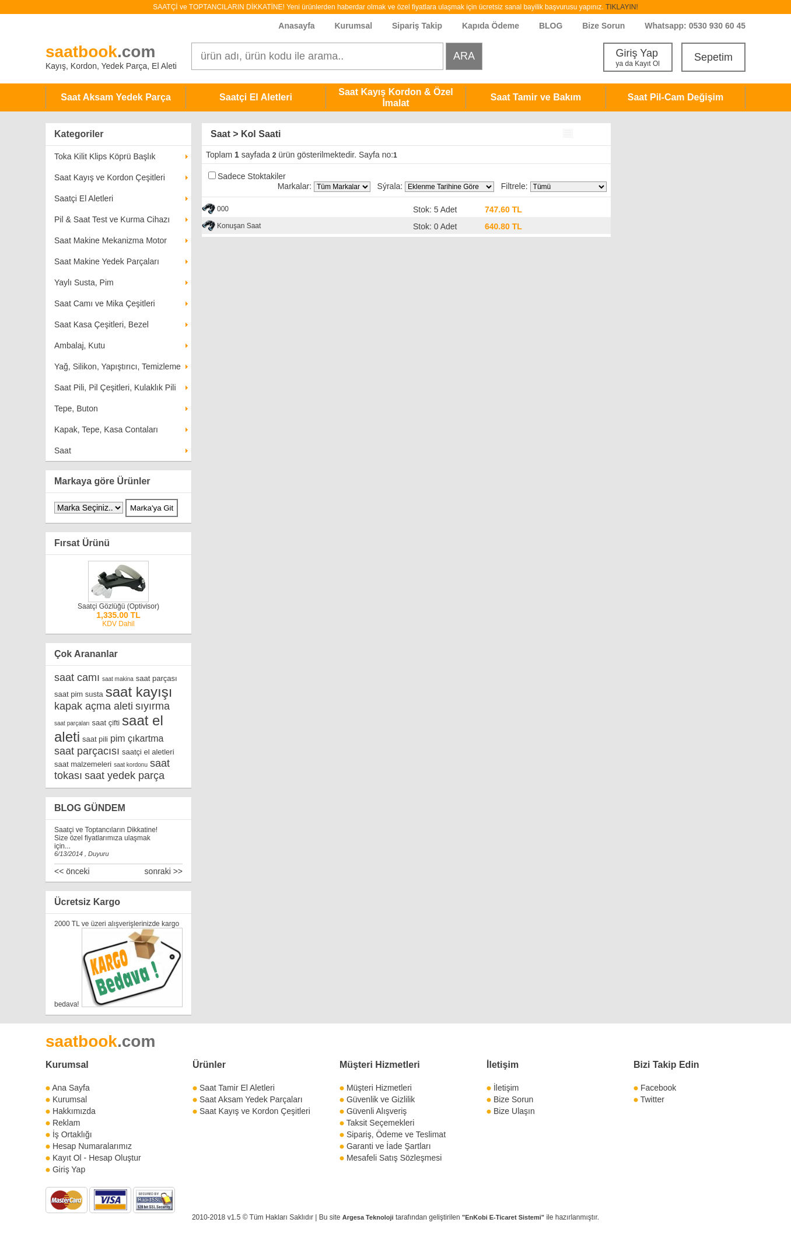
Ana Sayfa (71, 1087)
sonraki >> (164, 871)
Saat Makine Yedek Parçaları (106, 261)
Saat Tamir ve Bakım (536, 97)
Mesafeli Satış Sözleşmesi (394, 1157)
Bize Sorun (603, 25)
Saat (62, 450)
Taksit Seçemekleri (380, 1122)
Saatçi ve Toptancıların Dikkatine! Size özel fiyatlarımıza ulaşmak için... (106, 838)
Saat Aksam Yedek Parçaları (251, 1099)
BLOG (550, 25)
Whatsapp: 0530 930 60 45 (695, 25)
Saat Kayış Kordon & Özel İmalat (395, 97)
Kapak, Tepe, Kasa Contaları (106, 429)
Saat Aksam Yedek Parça (116, 97)
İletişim (503, 1065)
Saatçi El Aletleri (255, 97)
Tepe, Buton (76, 408)
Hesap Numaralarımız (92, 1146)
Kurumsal (353, 25)
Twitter (652, 1099)
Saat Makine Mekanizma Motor (110, 240)
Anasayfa (296, 25)
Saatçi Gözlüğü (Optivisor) (118, 606)
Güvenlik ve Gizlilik (380, 1099)
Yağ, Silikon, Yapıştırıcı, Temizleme (117, 366)
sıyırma (152, 706)
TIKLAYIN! (622, 7)
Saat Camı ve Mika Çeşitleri (104, 303)
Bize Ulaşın (514, 1111)
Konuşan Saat (239, 226)
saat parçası (156, 678)
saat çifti (106, 722)
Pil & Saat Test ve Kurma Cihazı (112, 219)
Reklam (66, 1122)
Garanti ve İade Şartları (388, 1146)
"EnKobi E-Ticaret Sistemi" (503, 1217)
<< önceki (72, 871)
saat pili (95, 739)
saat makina (118, 679)
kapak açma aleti (93, 706)
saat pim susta (78, 694)
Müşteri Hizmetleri (379, 1087)
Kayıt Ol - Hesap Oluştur (96, 1157)
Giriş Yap (638, 57)
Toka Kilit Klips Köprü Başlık (105, 156)
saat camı (77, 677)
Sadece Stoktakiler (252, 176)
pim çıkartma (137, 738)
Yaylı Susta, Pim (84, 282)
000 (223, 209)
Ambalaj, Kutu (79, 345)
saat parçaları (72, 723)
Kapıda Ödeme (490, 25)
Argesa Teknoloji (368, 1217)
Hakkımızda (74, 1111)
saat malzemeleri (82, 764)
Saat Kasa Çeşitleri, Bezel (101, 324)
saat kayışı (139, 692)
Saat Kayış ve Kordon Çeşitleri (109, 177)
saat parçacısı (87, 751)
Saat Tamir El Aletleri (237, 1087)
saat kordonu (131, 765)
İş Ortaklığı (72, 1134)
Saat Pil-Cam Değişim (676, 97)
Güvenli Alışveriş (376, 1111)
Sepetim (713, 57)
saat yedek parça (124, 775)
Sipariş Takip (418, 25)
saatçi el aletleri (148, 752)
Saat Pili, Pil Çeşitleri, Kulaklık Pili (115, 387)
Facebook (658, 1087)
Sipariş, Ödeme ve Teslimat (396, 1134)
